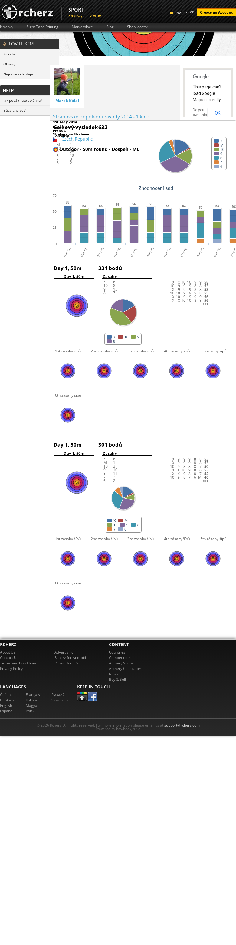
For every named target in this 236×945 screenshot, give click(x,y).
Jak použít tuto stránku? (22, 100)
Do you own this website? (200, 115)
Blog (110, 27)
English (6, 705)
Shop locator (137, 27)
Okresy (9, 64)
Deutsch (7, 700)
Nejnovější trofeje (18, 74)
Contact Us (9, 657)
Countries (117, 652)
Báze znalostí (14, 110)
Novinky (6, 27)
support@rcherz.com (182, 725)
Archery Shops (121, 663)
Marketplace (82, 27)
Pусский (58, 694)
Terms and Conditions (18, 663)
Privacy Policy (11, 668)
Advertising (64, 652)
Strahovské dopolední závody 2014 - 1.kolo (101, 116)
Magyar (32, 705)
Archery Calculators (125, 668)
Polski (30, 711)
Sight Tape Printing (42, 27)
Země (95, 15)
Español (6, 711)
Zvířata (9, 54)
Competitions (120, 657)
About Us (7, 652)
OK (217, 113)
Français (33, 694)
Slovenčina (60, 700)
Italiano (32, 700)
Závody (75, 15)
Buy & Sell (117, 679)
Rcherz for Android (70, 657)
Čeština (6, 694)
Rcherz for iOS (66, 663)
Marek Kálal (67, 101)
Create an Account (216, 12)
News (113, 674)
